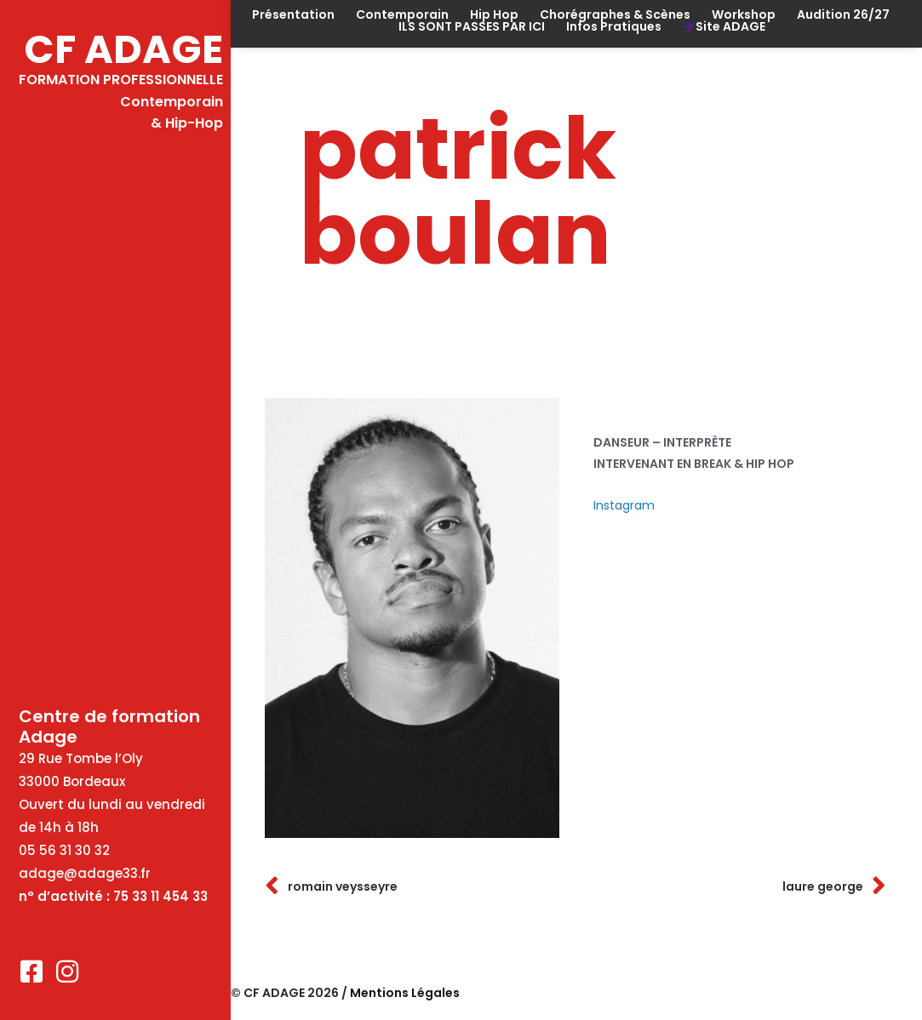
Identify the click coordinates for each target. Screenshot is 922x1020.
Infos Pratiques (613, 26)
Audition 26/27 (843, 14)
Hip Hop (494, 14)
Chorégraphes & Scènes (615, 14)
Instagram (624, 505)
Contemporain (402, 14)
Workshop (744, 14)
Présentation (293, 14)
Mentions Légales (405, 992)
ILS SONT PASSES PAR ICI (471, 26)
